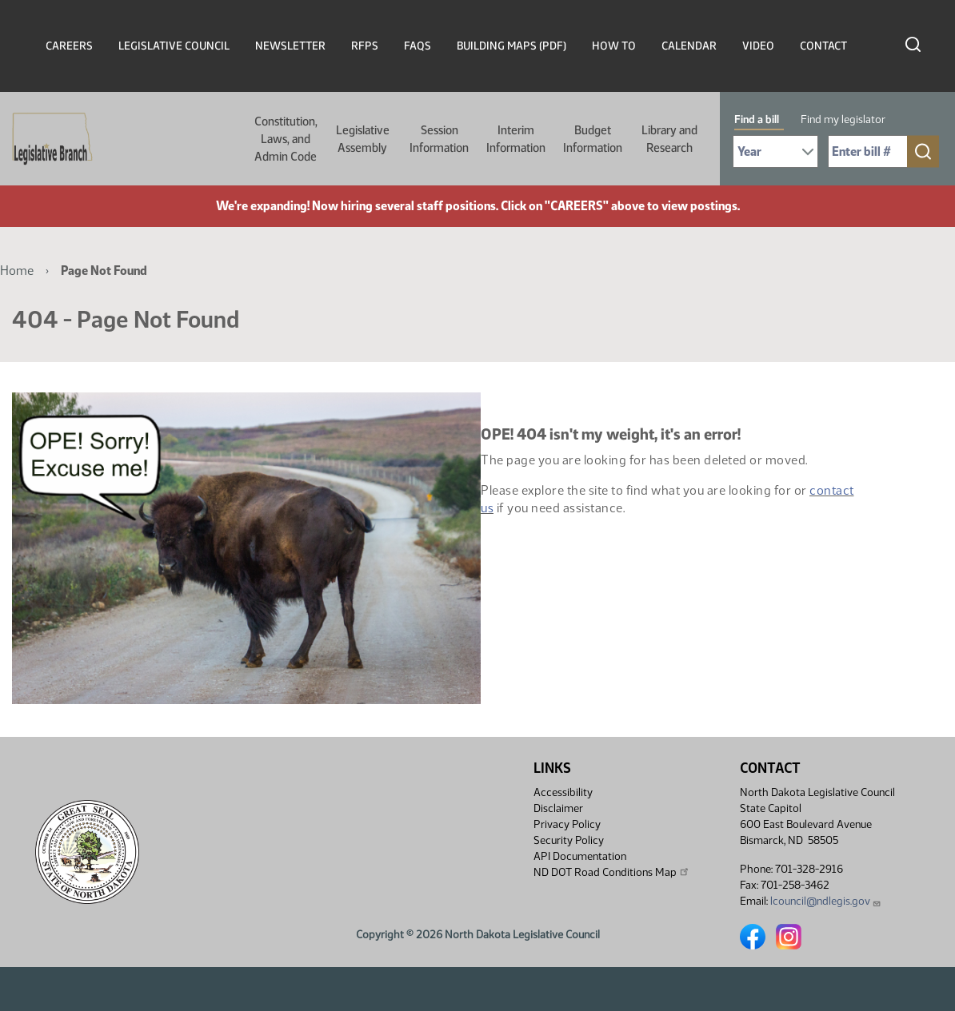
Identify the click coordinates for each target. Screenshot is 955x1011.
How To (614, 46)
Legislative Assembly (363, 139)
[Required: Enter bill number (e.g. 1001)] (868, 151)
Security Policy (568, 840)
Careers (69, 46)
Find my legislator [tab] (843, 119)
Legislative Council (174, 46)
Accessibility (563, 792)
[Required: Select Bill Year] (775, 151)
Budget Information (592, 139)
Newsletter (290, 46)
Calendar (689, 46)
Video (758, 46)
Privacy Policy (567, 824)
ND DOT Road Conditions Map (611, 872)
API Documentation (579, 856)
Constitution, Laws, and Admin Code (286, 139)
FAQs (417, 46)
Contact (823, 46)
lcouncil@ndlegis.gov (825, 901)
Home (17, 270)
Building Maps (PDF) (511, 46)
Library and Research (669, 139)
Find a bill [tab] (756, 119)
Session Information (439, 139)
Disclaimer (558, 808)
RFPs (364, 46)
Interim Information (515, 139)
